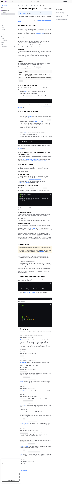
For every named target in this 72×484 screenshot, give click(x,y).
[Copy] (50, 100)
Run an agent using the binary (60, 13)
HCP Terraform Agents (34, 5)
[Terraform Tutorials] (15, 2)
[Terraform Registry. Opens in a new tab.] (8, 46)
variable (23, 182)
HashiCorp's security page (37, 121)
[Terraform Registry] (31, 2)
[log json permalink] (22, 355)
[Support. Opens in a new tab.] (8, 42)
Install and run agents (59, 9)
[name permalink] (22, 331)
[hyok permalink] (21, 454)
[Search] (62, 2)
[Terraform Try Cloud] (36, 2)
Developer (19, 5)
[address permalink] (23, 398)
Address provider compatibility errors (61, 19)
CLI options (57, 20)
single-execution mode (40, 33)
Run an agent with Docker (60, 12)
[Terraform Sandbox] (26, 2)
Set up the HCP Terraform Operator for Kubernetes (37, 160)
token (25, 91)
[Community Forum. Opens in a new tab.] (8, 40)
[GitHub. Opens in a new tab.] (8, 44)
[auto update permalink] (22, 390)
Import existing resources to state (35, 179)
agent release (29, 116)
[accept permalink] (24, 432)
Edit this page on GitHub (22, 470)
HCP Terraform (28, 5)
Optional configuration (59, 16)
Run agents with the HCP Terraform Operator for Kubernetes (63, 15)
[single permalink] (21, 381)
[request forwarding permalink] (24, 446)
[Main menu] (2, 2)
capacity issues (41, 251)
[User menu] (69, 2)
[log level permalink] (24, 339)
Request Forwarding (32, 228)
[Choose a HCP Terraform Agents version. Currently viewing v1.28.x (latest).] (48, 8)
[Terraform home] (7, 1)
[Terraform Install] (11, 2)
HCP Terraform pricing (23, 13)
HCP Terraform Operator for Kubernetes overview (31, 159)
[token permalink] (23, 405)
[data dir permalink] (23, 362)
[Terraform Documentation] (20, 2)
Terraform (23, 5)
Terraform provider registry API (29, 292)
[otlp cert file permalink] (24, 423)
